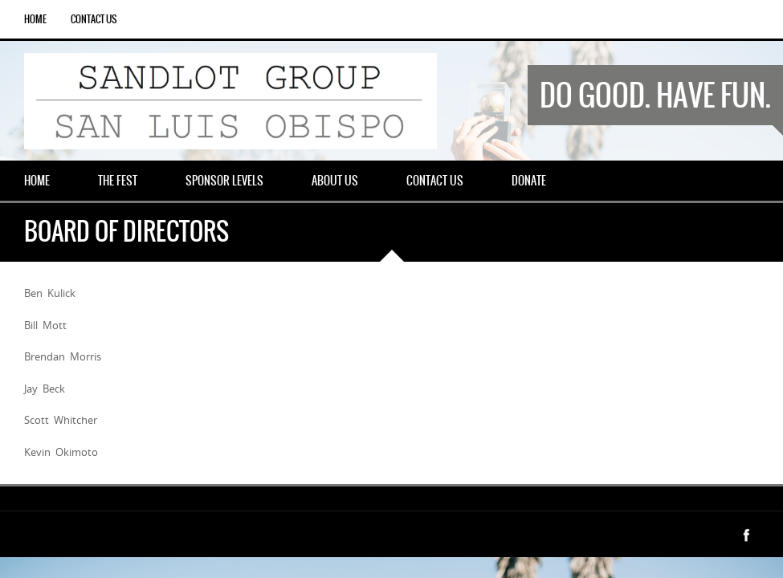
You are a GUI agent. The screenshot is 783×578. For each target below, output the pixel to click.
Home (35, 19)
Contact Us (93, 19)
